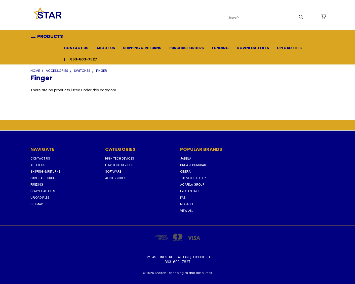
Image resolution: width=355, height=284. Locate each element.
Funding (220, 47)
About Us (105, 47)
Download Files (253, 47)
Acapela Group (192, 184)
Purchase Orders (186, 47)
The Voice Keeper (193, 178)
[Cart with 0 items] (323, 16)
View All (186, 210)
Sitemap (36, 204)
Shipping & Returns (142, 47)
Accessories (115, 178)
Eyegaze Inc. (190, 191)
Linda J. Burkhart (194, 165)
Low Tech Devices (119, 165)
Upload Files (289, 47)
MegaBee (187, 204)
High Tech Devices (119, 158)
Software (113, 171)
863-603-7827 (83, 59)
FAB (183, 197)
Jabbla (185, 158)
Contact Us (76, 47)
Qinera (185, 171)
